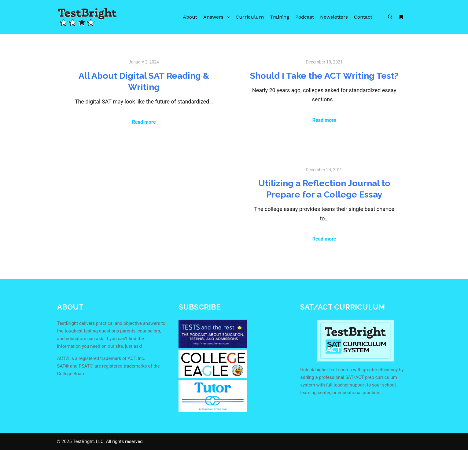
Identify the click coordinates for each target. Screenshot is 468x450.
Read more (144, 122)
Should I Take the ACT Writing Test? (324, 76)
